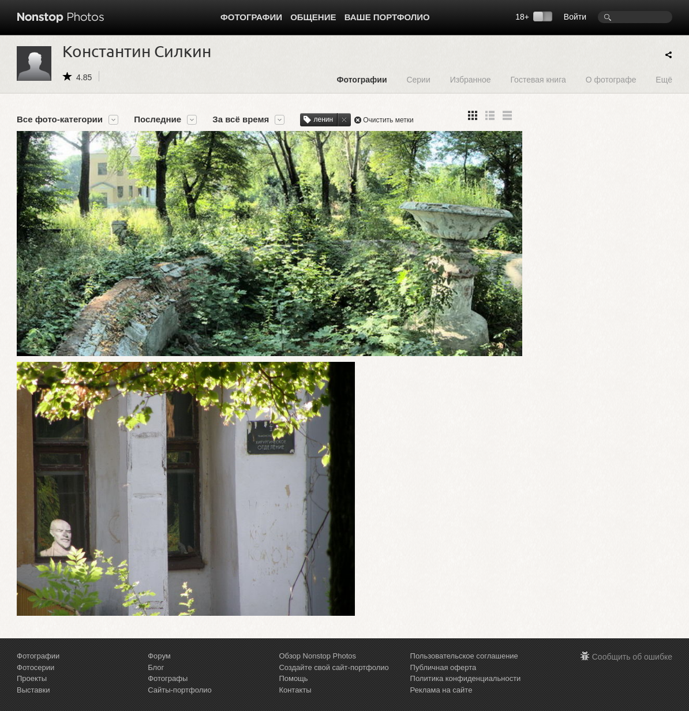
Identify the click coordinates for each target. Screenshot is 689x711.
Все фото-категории (60, 119)
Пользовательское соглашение (464, 637)
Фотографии (251, 17)
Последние (157, 119)
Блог (156, 648)
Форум (159, 637)
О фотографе (611, 79)
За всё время (240, 119)
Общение (313, 17)
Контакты (295, 671)
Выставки (33, 671)
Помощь (293, 660)
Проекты (32, 660)
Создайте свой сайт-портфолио (333, 648)
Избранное (470, 79)
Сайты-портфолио (180, 671)
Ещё (664, 79)
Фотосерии (35, 648)
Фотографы (168, 660)
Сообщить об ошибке (632, 638)
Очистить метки (388, 120)
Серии (418, 79)
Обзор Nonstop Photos (317, 637)
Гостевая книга (538, 79)
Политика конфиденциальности (465, 660)
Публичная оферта (443, 648)
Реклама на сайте (441, 671)
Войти (575, 16)
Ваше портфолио (387, 17)
